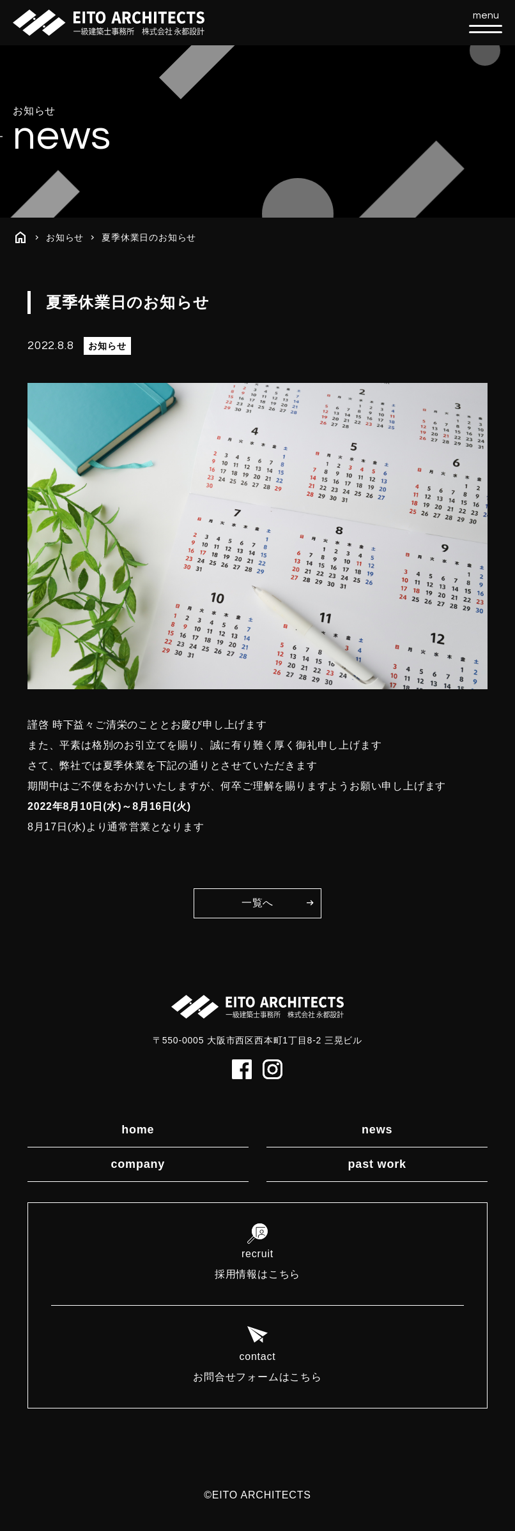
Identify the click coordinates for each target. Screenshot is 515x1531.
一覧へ (257, 902)
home (137, 1129)
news (377, 1129)
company (138, 1164)
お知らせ (65, 237)
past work (377, 1164)
